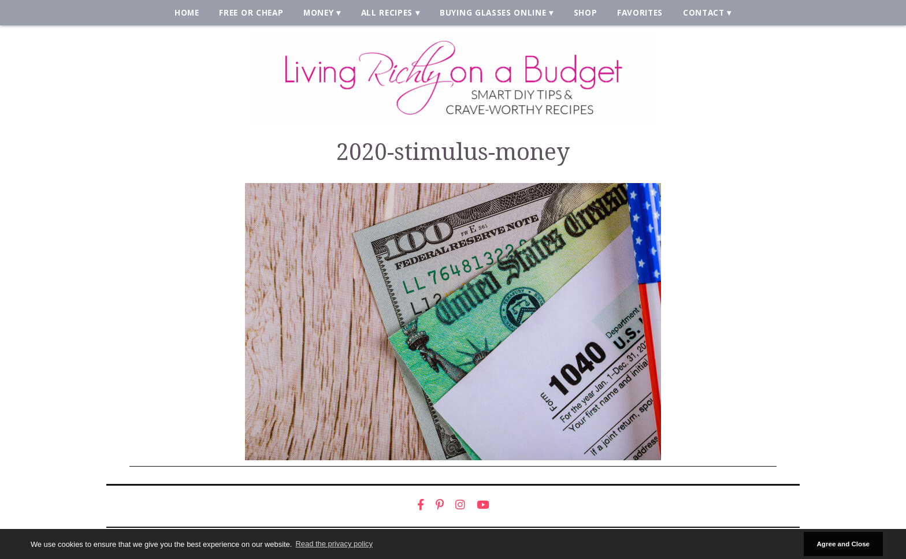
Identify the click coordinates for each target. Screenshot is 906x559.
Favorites (640, 12)
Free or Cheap (251, 12)
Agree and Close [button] (843, 543)
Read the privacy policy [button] (334, 543)
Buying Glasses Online (493, 12)
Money (318, 12)
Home (186, 12)
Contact (704, 12)
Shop (585, 12)
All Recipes (387, 12)
